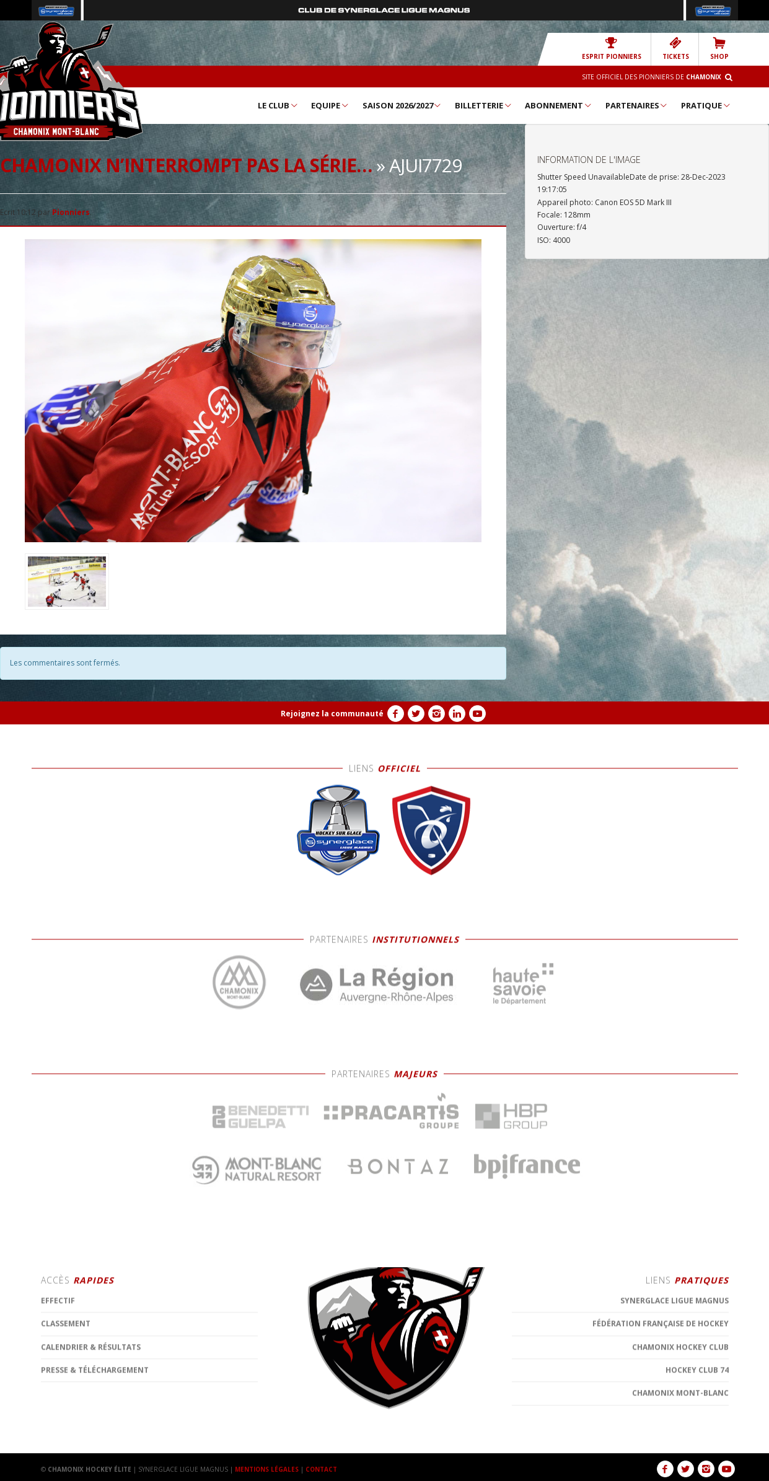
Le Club (278, 105)
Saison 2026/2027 (402, 105)
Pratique (706, 105)
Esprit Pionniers (611, 49)
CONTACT (322, 1469)
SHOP (719, 49)
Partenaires (637, 105)
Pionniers (71, 212)
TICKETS (675, 49)
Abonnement (558, 105)
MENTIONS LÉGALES (267, 1469)
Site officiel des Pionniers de (651, 77)
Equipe (330, 105)
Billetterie (483, 105)
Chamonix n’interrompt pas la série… (186, 165)
